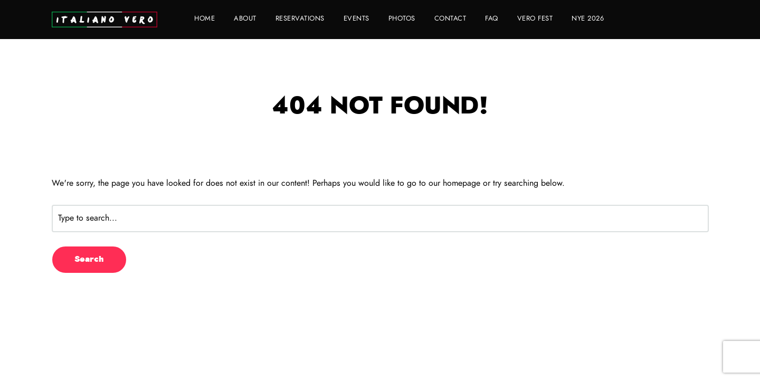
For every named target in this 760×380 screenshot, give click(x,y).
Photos (401, 18)
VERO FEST (535, 18)
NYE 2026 (588, 18)
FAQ (491, 18)
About (245, 18)
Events (356, 18)
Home (204, 18)
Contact (450, 18)
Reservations (300, 18)
